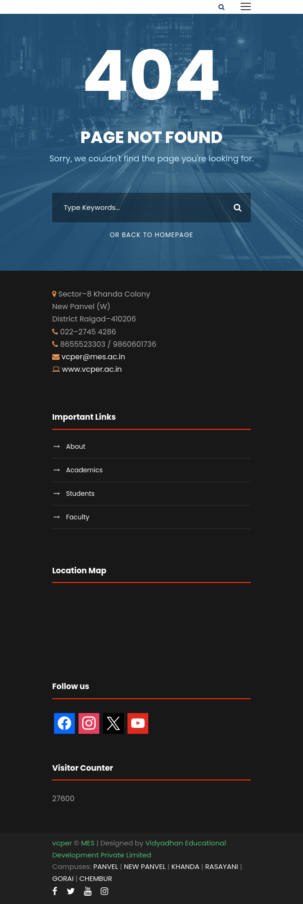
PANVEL (105, 866)
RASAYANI (221, 866)
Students (80, 493)
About (75, 446)
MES (87, 843)
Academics (84, 470)
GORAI (62, 878)
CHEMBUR (95, 878)
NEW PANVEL (145, 866)
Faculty (77, 517)
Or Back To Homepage (151, 234)
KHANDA (185, 866)
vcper (62, 843)
